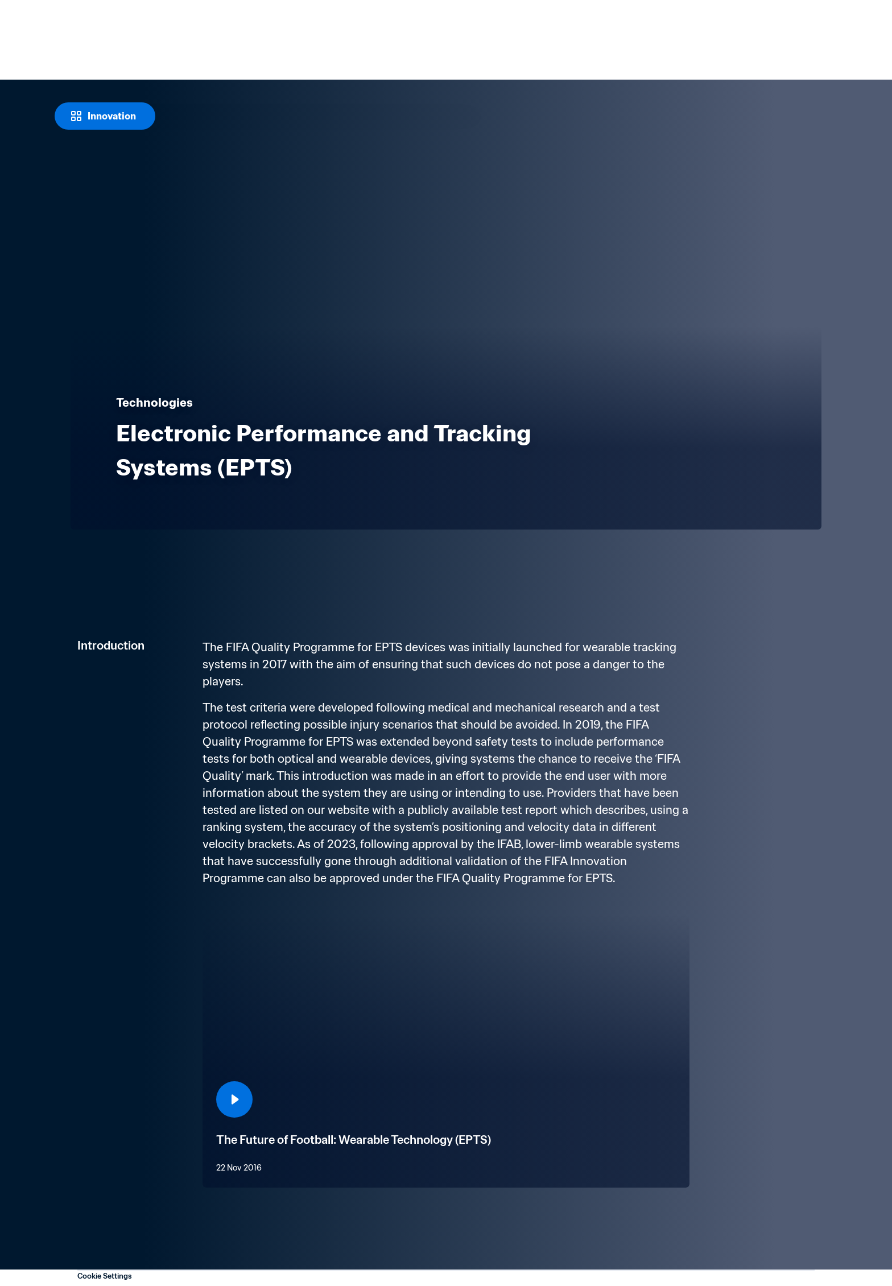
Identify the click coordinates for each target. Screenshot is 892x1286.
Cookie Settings (104, 1276)
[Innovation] (105, 116)
